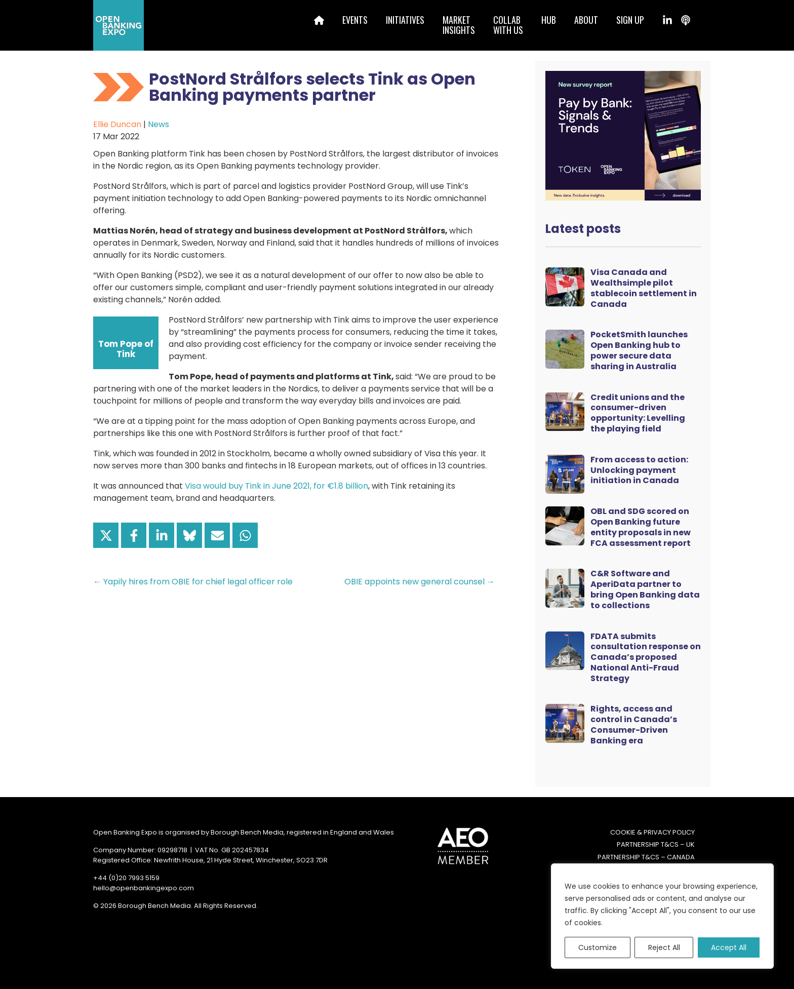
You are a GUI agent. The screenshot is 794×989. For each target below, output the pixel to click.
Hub (548, 19)
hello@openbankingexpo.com (143, 888)
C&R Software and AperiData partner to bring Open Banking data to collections (645, 589)
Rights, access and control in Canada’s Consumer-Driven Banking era (633, 724)
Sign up (630, 19)
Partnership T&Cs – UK (656, 844)
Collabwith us (508, 24)
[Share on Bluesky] (189, 535)
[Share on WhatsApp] (245, 535)
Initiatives (405, 19)
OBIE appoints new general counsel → (419, 581)
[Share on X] (105, 535)
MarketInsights (459, 24)
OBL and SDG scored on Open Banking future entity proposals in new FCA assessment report (640, 526)
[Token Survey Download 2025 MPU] (623, 135)
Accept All (728, 947)
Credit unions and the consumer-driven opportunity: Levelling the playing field (637, 412)
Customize (597, 947)
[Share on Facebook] (133, 535)
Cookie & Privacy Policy (652, 832)
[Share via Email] (217, 535)
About (586, 19)
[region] (662, 916)
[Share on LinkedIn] (161, 535)
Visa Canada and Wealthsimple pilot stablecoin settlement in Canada (643, 287)
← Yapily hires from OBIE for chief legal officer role (193, 581)
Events (355, 19)
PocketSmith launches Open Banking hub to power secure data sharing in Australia (639, 350)
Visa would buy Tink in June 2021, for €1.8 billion (276, 486)
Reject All (664, 947)
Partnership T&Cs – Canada (646, 857)
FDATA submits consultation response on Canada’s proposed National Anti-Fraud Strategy (645, 657)
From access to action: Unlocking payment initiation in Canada (639, 470)
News (158, 124)
